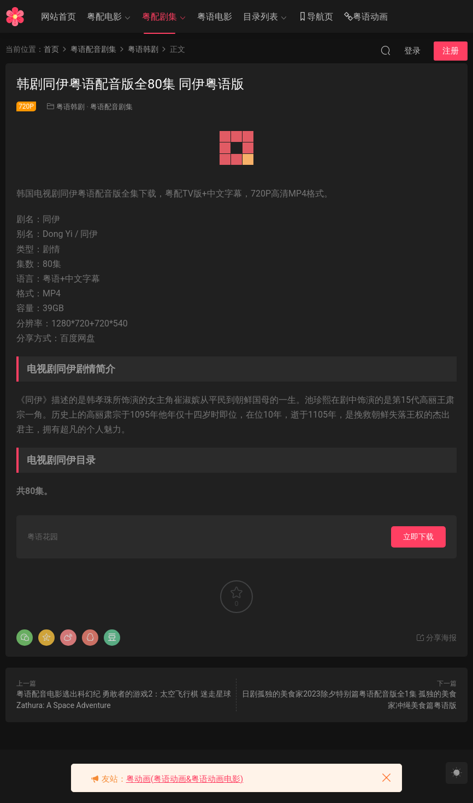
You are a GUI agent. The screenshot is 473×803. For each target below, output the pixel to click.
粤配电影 (104, 16)
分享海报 (436, 637)
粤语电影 (214, 16)
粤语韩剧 (70, 107)
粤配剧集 (159, 16)
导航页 (315, 17)
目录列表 (260, 16)
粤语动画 (366, 17)
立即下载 (418, 536)
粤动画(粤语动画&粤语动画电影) (185, 779)
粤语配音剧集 (111, 107)
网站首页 (58, 16)
